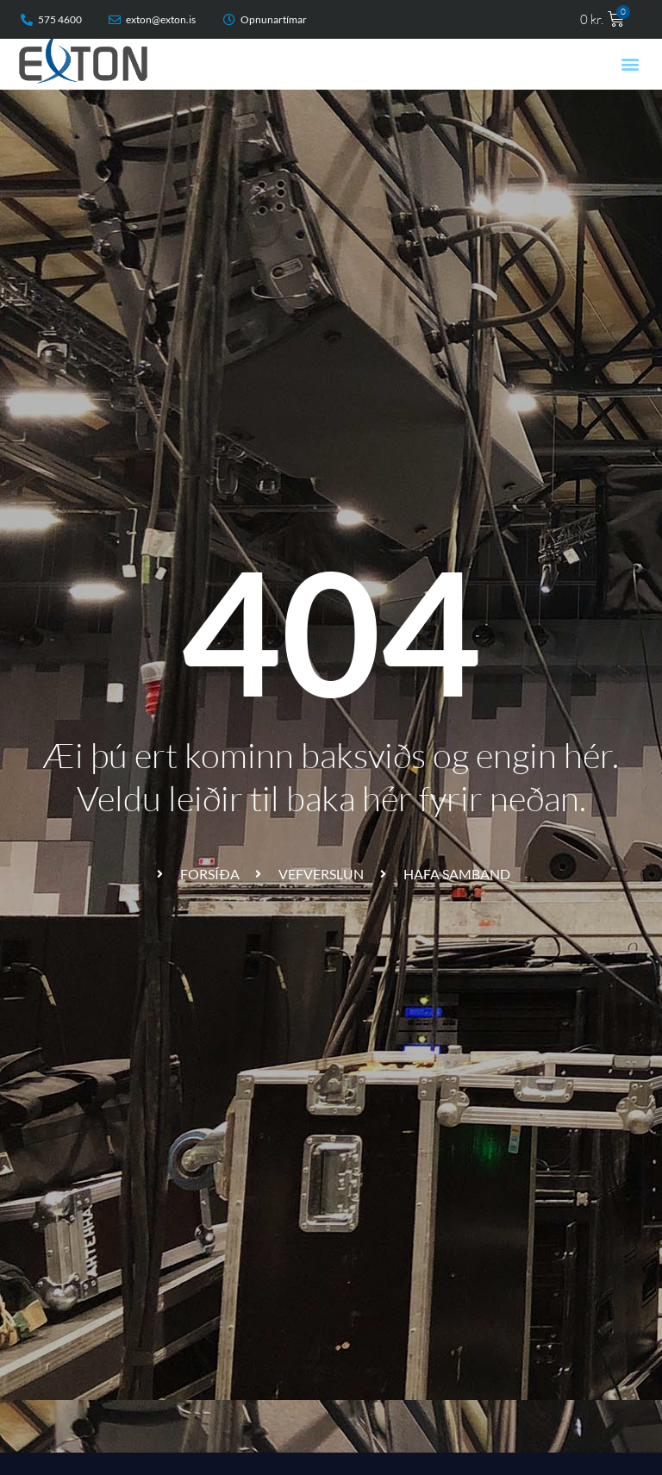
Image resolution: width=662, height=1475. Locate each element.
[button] (630, 64)
